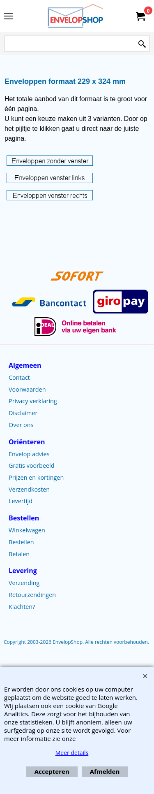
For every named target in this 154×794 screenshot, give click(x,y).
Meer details (72, 753)
